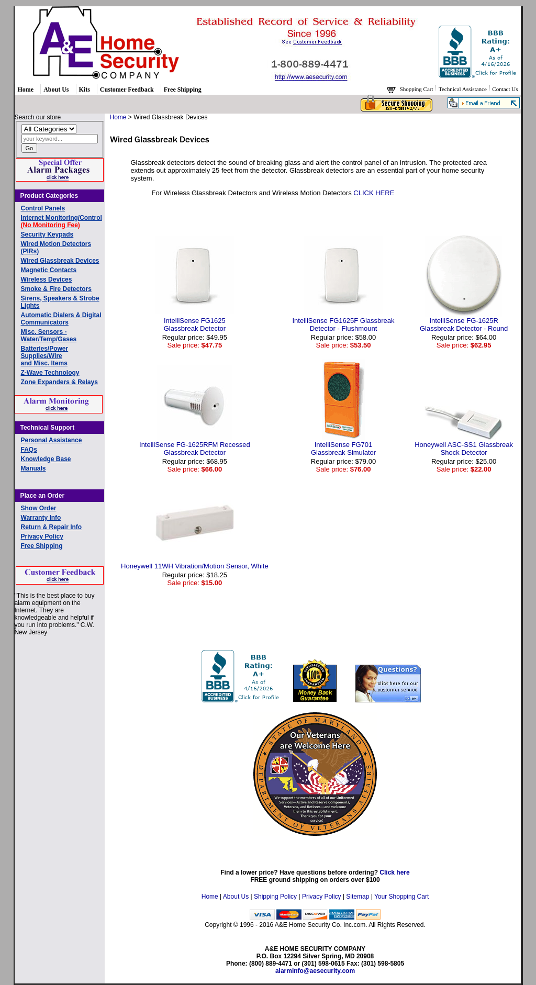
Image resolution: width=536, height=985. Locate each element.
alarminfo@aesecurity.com (315, 971)
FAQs (29, 449)
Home (26, 89)
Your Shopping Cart (401, 896)
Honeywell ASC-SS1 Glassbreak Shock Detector (464, 448)
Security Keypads (47, 234)
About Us (56, 89)
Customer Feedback (127, 89)
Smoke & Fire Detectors (56, 289)
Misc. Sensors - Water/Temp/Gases (49, 335)
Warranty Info (41, 517)
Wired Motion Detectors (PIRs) (56, 247)
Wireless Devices (46, 279)
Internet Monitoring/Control (61, 221)
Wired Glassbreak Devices (60, 260)
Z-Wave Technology (50, 372)
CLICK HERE (373, 193)
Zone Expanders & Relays (59, 382)
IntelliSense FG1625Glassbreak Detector (195, 324)
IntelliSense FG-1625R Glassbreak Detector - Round (464, 324)
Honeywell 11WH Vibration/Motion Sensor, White (195, 566)
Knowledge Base (46, 459)
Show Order (39, 508)
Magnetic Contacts (49, 270)
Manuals (33, 468)
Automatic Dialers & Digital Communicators (61, 318)
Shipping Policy (275, 896)
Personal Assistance (51, 440)
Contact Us (505, 89)
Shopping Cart (417, 89)
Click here (394, 872)
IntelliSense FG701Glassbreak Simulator (343, 448)
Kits (84, 89)
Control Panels (43, 208)
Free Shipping (183, 89)
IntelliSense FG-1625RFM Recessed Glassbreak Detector (194, 448)
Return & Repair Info (51, 527)
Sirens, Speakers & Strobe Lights (60, 302)
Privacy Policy (42, 536)
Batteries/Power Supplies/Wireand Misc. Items (45, 356)
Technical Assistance (463, 89)
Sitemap (357, 896)
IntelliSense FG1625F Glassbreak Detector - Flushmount (343, 324)
